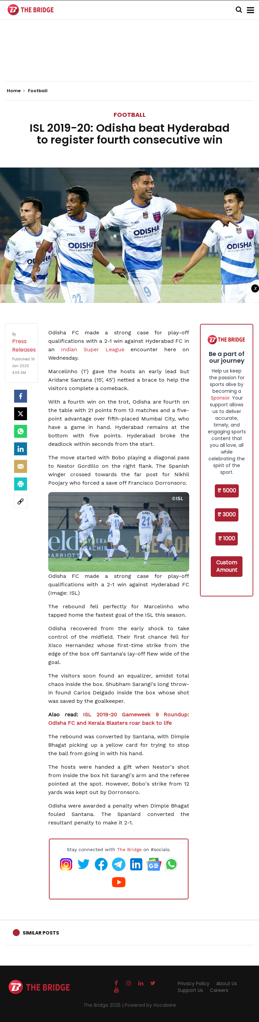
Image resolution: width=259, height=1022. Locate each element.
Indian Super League (96, 349)
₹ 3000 (227, 514)
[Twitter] (20, 413)
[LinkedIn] (20, 449)
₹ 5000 (227, 490)
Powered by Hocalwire (150, 1005)
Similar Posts (41, 932)
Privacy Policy (193, 983)
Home (16, 91)
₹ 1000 (226, 538)
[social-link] (20, 501)
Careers (219, 990)
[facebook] (20, 396)
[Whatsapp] (20, 431)
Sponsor (220, 397)
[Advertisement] (129, 61)
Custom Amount (226, 566)
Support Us (190, 990)
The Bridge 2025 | (104, 1005)
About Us (226, 983)
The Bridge (129, 849)
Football (130, 114)
